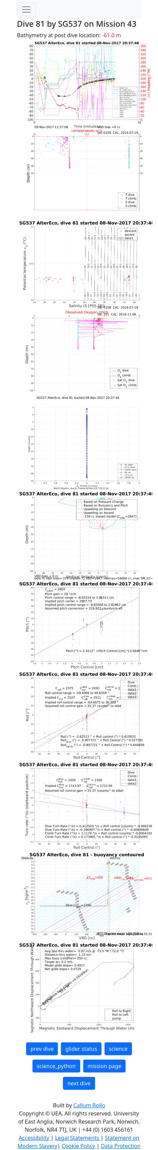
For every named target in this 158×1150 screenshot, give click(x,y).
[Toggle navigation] (26, 9)
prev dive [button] (41, 1049)
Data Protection (120, 1146)
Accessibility (34, 1138)
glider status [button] (81, 1049)
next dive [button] (78, 1083)
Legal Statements (77, 1138)
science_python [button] (56, 1066)
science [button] (118, 1049)
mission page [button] (104, 1066)
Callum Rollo (89, 1105)
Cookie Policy (79, 1146)
